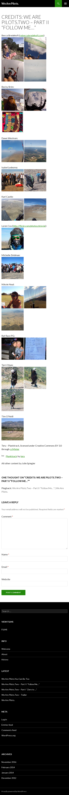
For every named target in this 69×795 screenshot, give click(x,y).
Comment (7, 516)
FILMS (4, 629)
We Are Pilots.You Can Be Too (15, 679)
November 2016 (8, 762)
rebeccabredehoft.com (31, 35)
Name (5, 554)
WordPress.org (8, 735)
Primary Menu (65, 3)
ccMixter (14, 449)
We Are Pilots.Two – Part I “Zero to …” (19, 689)
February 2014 (8, 767)
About (4, 654)
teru (23, 456)
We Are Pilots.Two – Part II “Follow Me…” (20, 684)
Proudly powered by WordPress (14, 791)
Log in (4, 719)
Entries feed (7, 725)
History (4, 659)
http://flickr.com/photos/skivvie (29, 225)
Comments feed (8, 730)
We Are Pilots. (10, 3)
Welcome (5, 649)
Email (5, 566)
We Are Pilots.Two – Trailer (14, 695)
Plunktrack (11, 456)
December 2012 (8, 778)
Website (5, 579)
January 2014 (7, 772)
